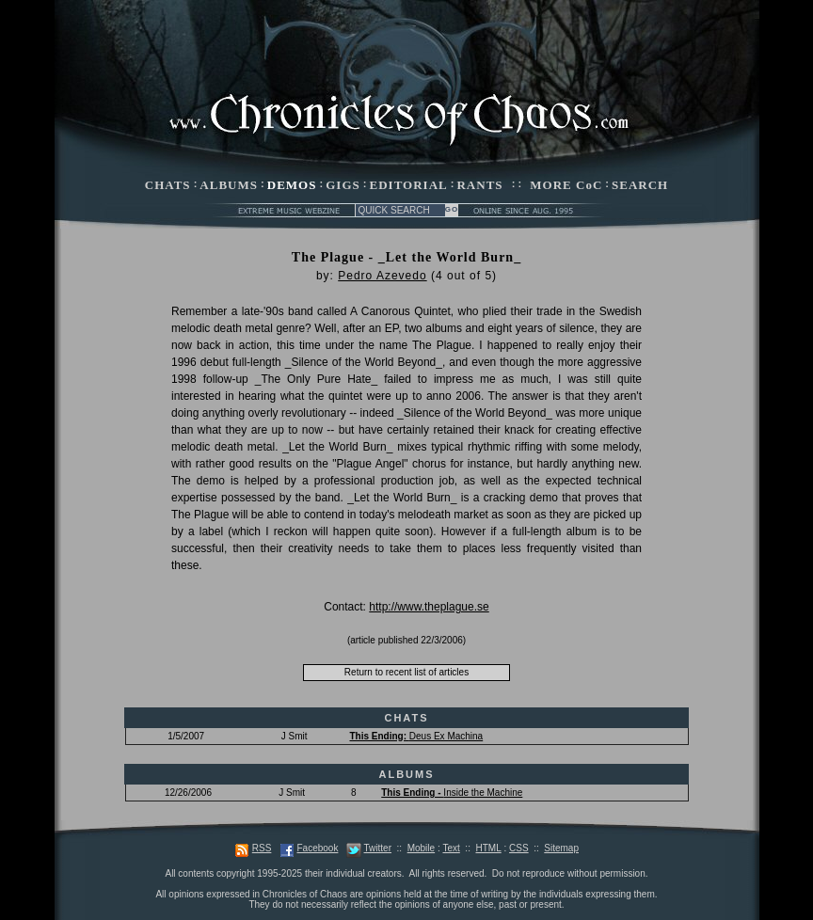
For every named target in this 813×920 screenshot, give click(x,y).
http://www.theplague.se (428, 606)
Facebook (317, 848)
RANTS (479, 185)
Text (450, 848)
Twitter (377, 848)
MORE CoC (566, 185)
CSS (519, 848)
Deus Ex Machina (416, 736)
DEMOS (292, 185)
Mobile (421, 848)
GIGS (343, 185)
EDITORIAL (409, 185)
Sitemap (561, 848)
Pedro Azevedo (382, 275)
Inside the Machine (451, 792)
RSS (262, 848)
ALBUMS (228, 185)
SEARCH (640, 185)
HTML (488, 848)
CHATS (168, 185)
